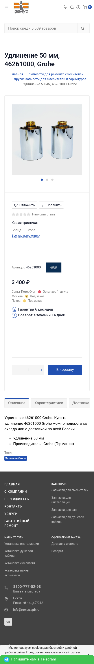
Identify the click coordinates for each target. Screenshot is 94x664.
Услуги (11, 514)
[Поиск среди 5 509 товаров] (41, 28)
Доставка (80, 403)
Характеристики (49, 403)
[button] (41, 179)
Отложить (24, 205)
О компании (15, 491)
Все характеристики (26, 235)
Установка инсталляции (21, 543)
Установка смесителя (19, 563)
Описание (16, 403)
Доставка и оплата (65, 543)
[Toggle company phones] (65, 7)
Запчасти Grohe (15, 458)
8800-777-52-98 (27, 586)
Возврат (57, 551)
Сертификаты (17, 499)
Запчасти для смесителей (70, 490)
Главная (12, 484)
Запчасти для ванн (65, 509)
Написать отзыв (43, 214)
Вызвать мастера (26, 591)
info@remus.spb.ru (26, 609)
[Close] (87, 655)
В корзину (65, 369)
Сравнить (51, 205)
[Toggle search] (72, 7)
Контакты (13, 506)
